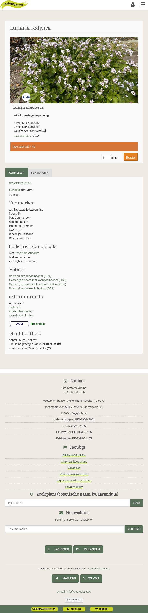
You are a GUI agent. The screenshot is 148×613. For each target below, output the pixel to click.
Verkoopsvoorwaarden (74, 474)
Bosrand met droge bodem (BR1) (30, 276)
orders (101, 609)
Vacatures (74, 467)
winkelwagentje (43, 609)
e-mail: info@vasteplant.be (74, 591)
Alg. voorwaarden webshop (74, 480)
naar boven (74, 599)
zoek (136, 503)
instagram (88, 549)
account (74, 609)
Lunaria (14, 189)
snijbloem (15, 307)
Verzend (133, 529)
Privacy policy (74, 486)
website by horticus (98, 568)
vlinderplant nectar (21, 311)
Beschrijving (39, 172)
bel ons (91, 578)
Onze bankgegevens (74, 461)
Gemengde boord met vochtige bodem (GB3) (37, 280)
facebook (58, 549)
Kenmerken (16, 172)
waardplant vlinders (21, 315)
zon (19, 252)
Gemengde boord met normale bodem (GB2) (37, 284)
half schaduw (30, 252)
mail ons (65, 578)
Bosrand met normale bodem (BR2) (31, 288)
